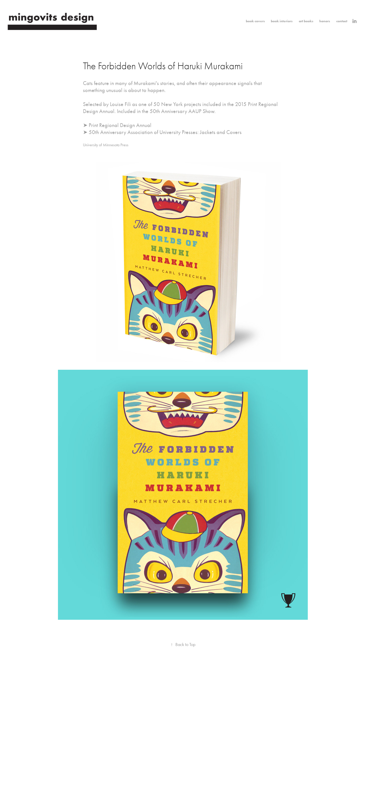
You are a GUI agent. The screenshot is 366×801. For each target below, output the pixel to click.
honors (324, 21)
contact (341, 21)
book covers (255, 21)
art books (306, 21)
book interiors (282, 21)
